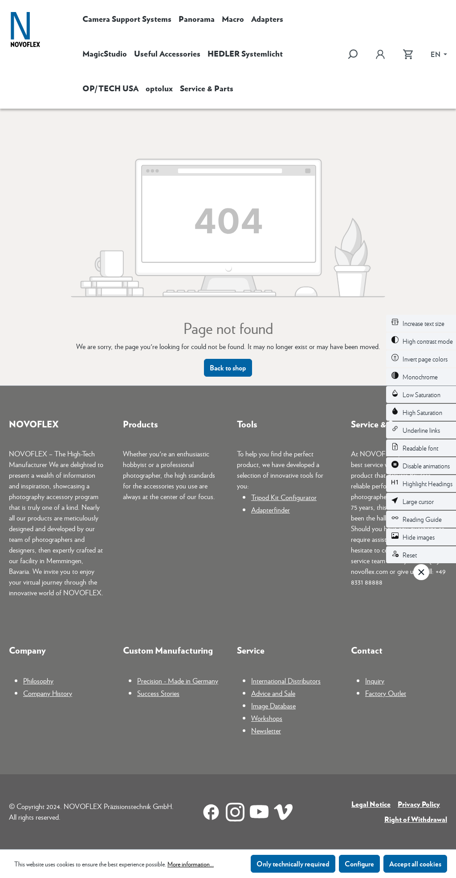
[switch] (421, 323)
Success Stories (158, 693)
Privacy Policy (419, 803)
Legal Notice (371, 803)
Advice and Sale (273, 693)
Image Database (273, 705)
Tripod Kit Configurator (284, 497)
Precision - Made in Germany (177, 680)
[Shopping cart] (408, 54)
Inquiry (374, 680)
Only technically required (293, 863)
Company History (47, 693)
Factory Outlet (385, 693)
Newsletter (266, 730)
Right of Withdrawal (415, 819)
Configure (359, 863)
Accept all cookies (415, 863)
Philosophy (38, 680)
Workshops (266, 718)
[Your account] (380, 54)
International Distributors (286, 680)
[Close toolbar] (421, 572)
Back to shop (228, 367)
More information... (190, 863)
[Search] (357, 54)
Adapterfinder (270, 509)
